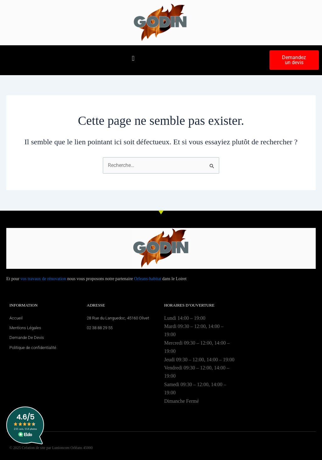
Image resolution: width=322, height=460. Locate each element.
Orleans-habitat (147, 278)
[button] (133, 58)
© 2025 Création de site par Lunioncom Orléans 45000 (50, 448)
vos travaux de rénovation (43, 278)
